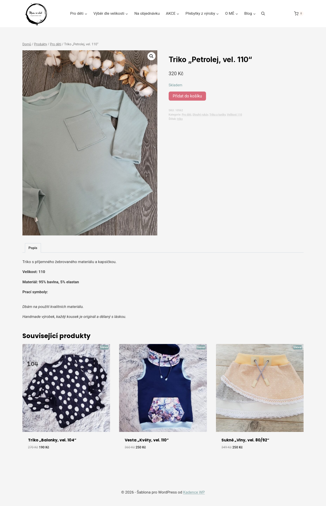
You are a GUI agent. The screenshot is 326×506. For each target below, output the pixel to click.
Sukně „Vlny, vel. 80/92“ (245, 440)
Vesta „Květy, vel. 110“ (147, 440)
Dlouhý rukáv (200, 114)
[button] (151, 56)
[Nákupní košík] (299, 13)
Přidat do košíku (187, 96)
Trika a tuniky (217, 114)
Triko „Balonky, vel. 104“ (52, 440)
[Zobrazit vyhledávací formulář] (263, 14)
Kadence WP (194, 492)
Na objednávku (147, 13)
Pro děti (186, 114)
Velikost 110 (234, 114)
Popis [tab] (33, 248)
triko (180, 119)
